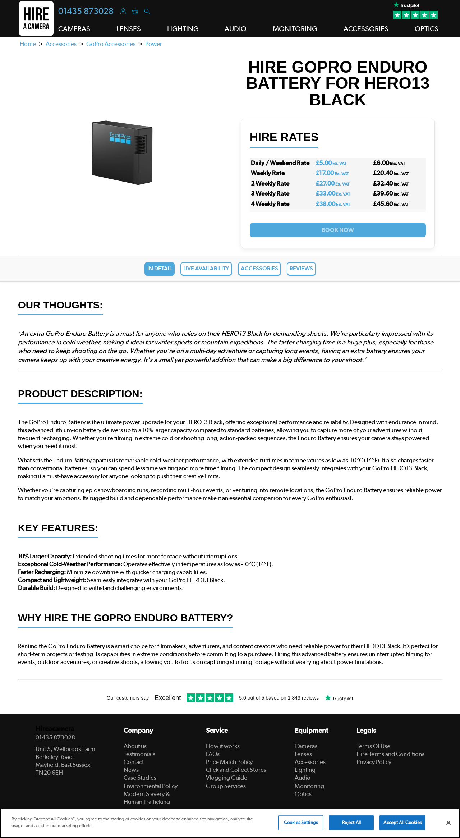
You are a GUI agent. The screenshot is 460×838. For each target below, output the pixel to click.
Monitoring (309, 786)
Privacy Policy (373, 762)
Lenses (303, 754)
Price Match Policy (229, 762)
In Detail (159, 268)
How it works (223, 746)
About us (135, 746)
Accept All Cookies (402, 822)
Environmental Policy (151, 786)
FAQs (213, 754)
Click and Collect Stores (236, 770)
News (131, 770)
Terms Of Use (373, 746)
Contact (134, 762)
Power (153, 44)
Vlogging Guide (226, 778)
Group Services (226, 786)
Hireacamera (55, 728)
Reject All (351, 822)
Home (28, 44)
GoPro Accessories (110, 44)
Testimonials (139, 754)
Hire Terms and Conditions (390, 754)
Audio (302, 778)
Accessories (61, 44)
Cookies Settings (301, 822)
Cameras (306, 746)
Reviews (301, 268)
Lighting (305, 770)
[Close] (448, 822)
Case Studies (140, 778)
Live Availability (206, 268)
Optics (303, 794)
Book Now (338, 230)
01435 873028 (86, 11)
